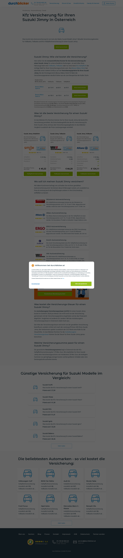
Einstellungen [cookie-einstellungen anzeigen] (36, 284)
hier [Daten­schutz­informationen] (63, 278)
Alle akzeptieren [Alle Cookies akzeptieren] (81, 284)
